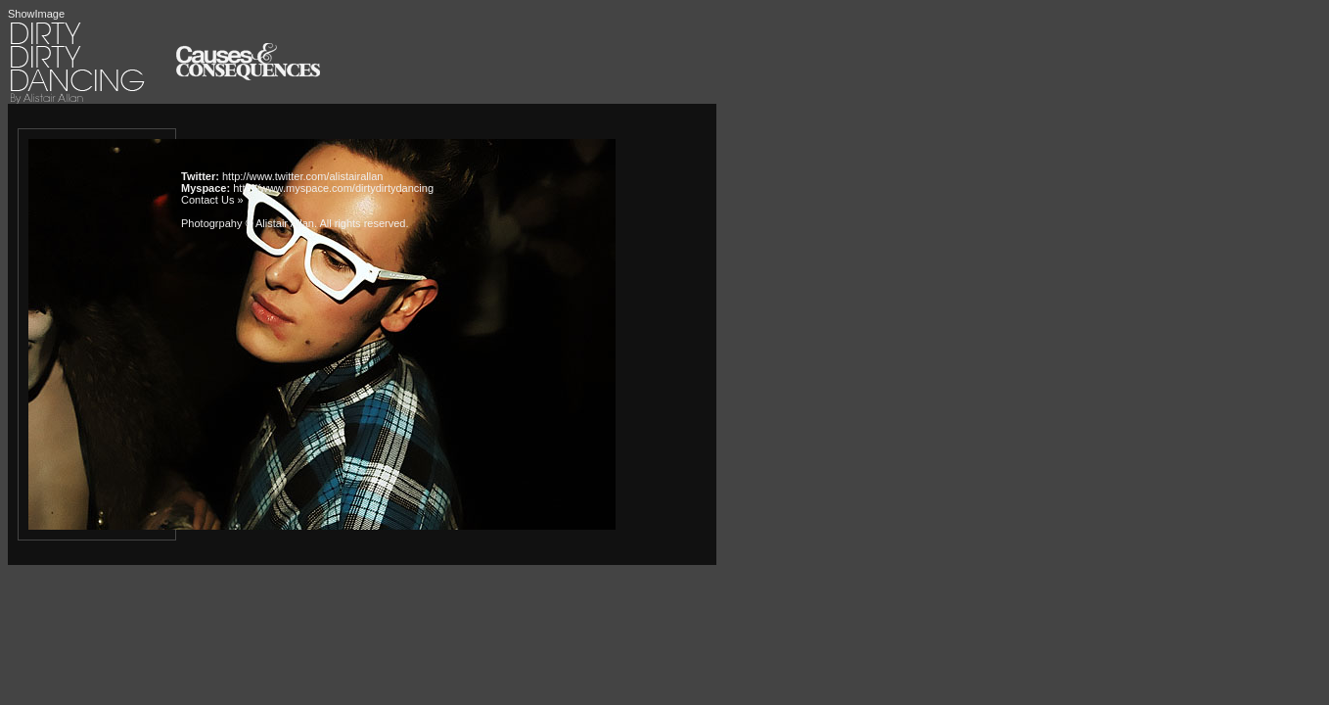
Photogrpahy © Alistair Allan (247, 223)
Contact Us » (212, 200)
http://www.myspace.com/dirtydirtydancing (333, 188)
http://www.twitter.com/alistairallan (302, 176)
